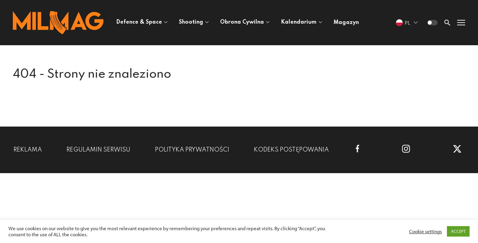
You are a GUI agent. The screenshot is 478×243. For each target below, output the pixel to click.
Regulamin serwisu (98, 150)
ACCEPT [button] (458, 231)
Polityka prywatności (192, 150)
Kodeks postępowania (291, 150)
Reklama (28, 150)
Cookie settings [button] (425, 231)
